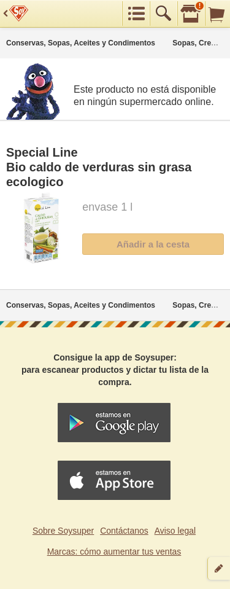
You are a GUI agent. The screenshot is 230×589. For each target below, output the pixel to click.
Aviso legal (175, 531)
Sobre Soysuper (63, 531)
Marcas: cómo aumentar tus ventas (114, 551)
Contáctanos (124, 531)
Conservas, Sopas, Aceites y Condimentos (80, 43)
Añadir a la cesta (153, 244)
